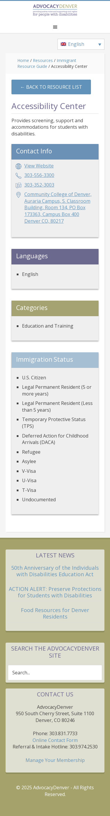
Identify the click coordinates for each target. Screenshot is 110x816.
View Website (39, 165)
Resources (43, 60)
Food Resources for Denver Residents (55, 613)
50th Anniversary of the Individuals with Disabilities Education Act (55, 571)
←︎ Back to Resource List (51, 87)
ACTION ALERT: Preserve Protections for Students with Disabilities (55, 592)
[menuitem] (80, 44)
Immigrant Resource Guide (46, 63)
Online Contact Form (55, 740)
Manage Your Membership (55, 760)
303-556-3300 (39, 175)
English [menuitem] (76, 44)
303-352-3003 (39, 185)
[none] (80, 44)
